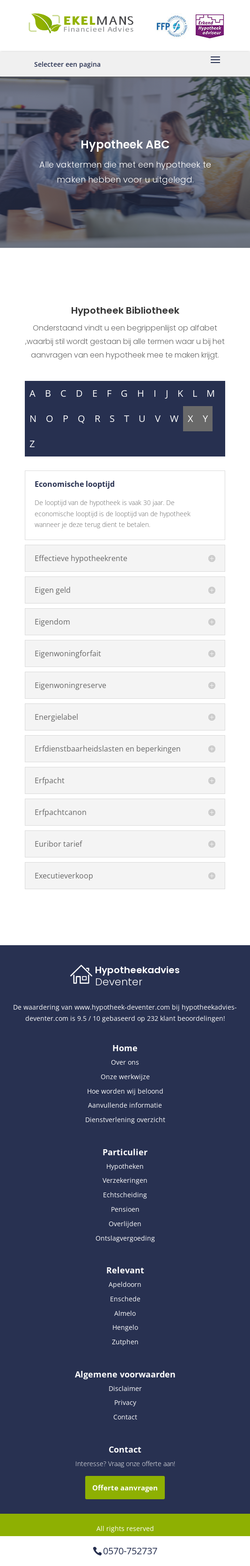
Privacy (125, 1402)
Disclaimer (125, 1388)
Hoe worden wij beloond (125, 1091)
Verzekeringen (125, 1180)
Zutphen (125, 1341)
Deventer (118, 982)
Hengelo (125, 1327)
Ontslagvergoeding (125, 1238)
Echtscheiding (125, 1194)
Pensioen (125, 1209)
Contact (125, 1416)
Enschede (125, 1298)
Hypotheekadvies (137, 969)
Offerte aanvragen (125, 1487)
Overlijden (125, 1223)
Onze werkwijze (125, 1076)
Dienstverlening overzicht (125, 1119)
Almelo (125, 1313)
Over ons (125, 1062)
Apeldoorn (125, 1284)
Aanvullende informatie (125, 1105)
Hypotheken (125, 1166)
